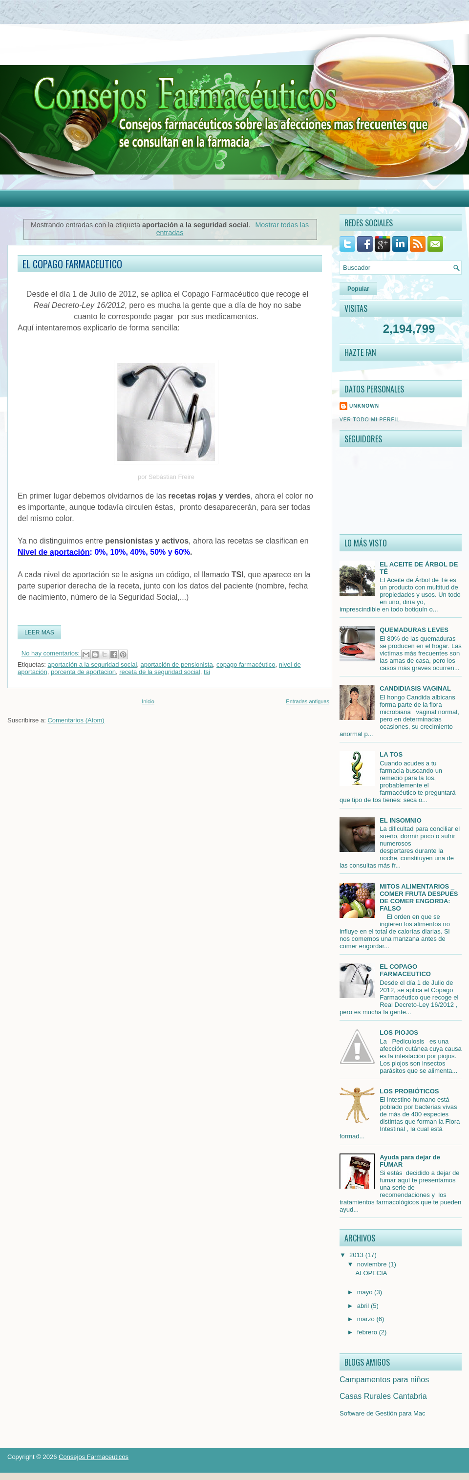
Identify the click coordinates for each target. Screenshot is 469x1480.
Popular (358, 288)
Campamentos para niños (384, 1379)
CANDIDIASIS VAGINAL (415, 688)
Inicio (148, 701)
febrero (368, 1332)
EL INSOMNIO (401, 820)
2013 (357, 1255)
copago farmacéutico (246, 664)
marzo (367, 1319)
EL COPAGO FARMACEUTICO (72, 264)
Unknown (364, 406)
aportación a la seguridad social (92, 664)
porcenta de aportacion (83, 671)
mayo (365, 1292)
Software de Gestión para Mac (383, 1413)
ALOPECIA (371, 1273)
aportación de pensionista (177, 664)
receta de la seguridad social (159, 671)
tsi (207, 671)
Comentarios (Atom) (75, 720)
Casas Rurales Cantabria (383, 1396)
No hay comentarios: (51, 653)
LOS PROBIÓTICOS (409, 1091)
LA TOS (391, 754)
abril (364, 1305)
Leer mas (39, 632)
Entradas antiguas (307, 701)
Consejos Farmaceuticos (93, 1456)
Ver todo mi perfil (370, 419)
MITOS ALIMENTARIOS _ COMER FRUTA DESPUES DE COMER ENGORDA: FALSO (419, 897)
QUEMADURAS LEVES (414, 629)
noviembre (372, 1264)
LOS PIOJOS (399, 1032)
